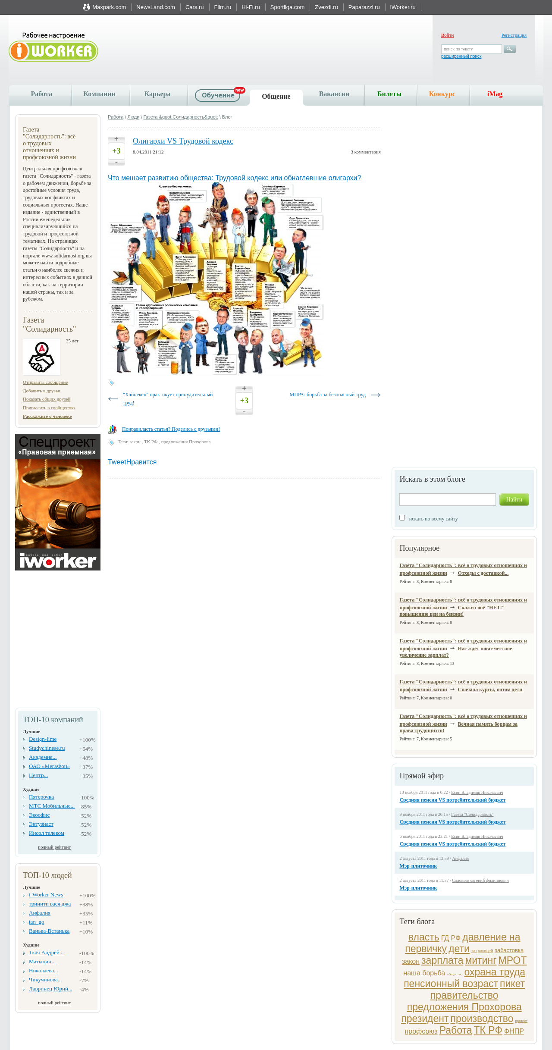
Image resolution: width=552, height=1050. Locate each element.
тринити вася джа (50, 903)
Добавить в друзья (41, 390)
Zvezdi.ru (326, 7)
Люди (133, 116)
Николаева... (43, 970)
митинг (480, 960)
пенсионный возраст (451, 983)
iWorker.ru (403, 7)
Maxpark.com (109, 7)
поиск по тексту (458, 49)
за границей (482, 951)
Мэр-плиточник (418, 866)
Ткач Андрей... (46, 952)
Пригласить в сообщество (49, 407)
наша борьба (424, 973)
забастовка (509, 950)
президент (424, 1018)
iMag (495, 93)
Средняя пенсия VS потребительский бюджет (452, 800)
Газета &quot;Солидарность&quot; (180, 116)
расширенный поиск (461, 56)
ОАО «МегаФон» (49, 766)
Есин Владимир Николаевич (477, 792)
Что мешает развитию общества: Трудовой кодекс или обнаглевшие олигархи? (234, 178)
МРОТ (513, 960)
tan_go (36, 921)
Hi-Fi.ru (251, 7)
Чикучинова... (45, 979)
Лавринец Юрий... (50, 988)
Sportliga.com (287, 7)
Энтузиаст (41, 824)
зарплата (442, 960)
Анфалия (39, 912)
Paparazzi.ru (364, 7)
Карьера (157, 93)
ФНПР (514, 1031)
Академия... (43, 757)
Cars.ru (194, 7)
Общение (276, 96)
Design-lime (42, 739)
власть (423, 937)
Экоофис (39, 815)
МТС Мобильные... (52, 805)
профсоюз (421, 1031)
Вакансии (334, 93)
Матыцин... (42, 961)
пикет (512, 983)
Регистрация (514, 35)
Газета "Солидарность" (472, 814)
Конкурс (442, 93)
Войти (447, 35)
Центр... (38, 775)
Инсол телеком (46, 833)
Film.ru (223, 7)
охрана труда (495, 972)
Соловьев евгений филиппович (480, 880)
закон (411, 961)
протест (521, 1021)
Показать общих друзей (46, 398)
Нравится (141, 462)
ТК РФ (488, 1030)
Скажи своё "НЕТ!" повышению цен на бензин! (452, 611)
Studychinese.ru (47, 748)
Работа (41, 93)
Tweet (117, 462)
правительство (464, 995)
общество (454, 974)
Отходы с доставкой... (483, 573)
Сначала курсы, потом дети (490, 689)
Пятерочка (41, 796)
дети (459, 948)
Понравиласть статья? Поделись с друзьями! (171, 429)
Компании (99, 93)
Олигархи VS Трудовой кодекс (183, 141)
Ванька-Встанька (49, 931)
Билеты (389, 93)
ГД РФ (451, 938)
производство (482, 1018)
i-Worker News (46, 894)
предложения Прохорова (464, 1006)
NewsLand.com (155, 7)
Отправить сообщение (45, 382)
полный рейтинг (54, 846)
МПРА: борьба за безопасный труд (328, 395)
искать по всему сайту (433, 519)
